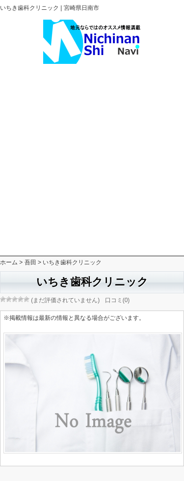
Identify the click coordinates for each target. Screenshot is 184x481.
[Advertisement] (92, 160)
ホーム (9, 262)
